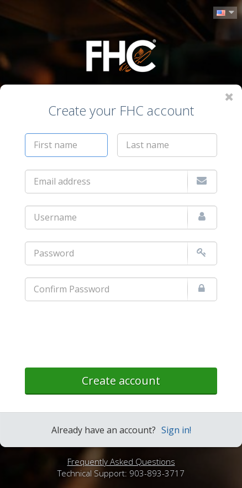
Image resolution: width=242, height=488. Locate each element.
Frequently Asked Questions (121, 461)
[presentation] (109, 334)
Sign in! (176, 430)
